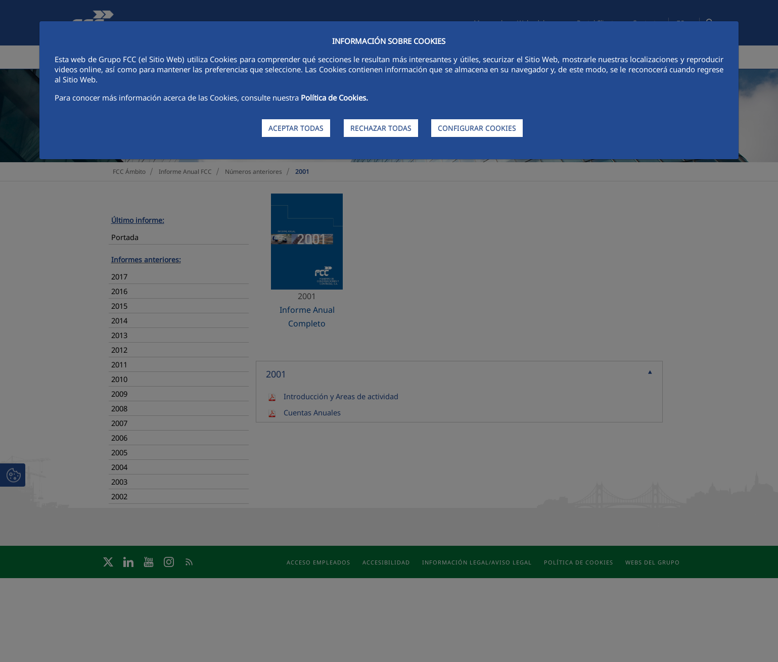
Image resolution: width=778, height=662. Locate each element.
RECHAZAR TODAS (380, 128)
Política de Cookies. (334, 97)
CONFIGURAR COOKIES (477, 128)
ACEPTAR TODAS (296, 128)
